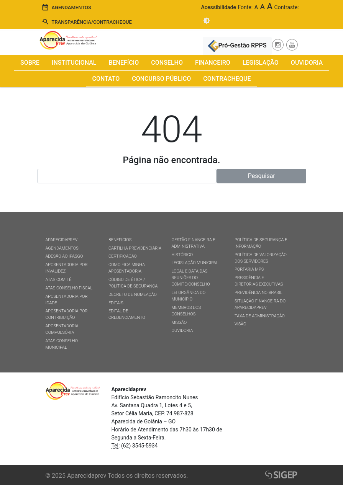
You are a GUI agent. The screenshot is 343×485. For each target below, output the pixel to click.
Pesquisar (261, 176)
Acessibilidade (218, 7)
